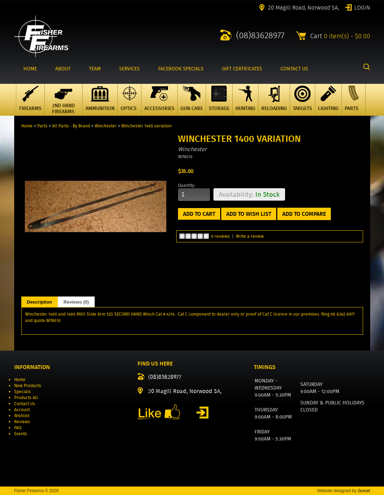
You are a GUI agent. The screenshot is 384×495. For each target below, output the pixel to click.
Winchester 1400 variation (146, 126)
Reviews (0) (76, 302)
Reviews (22, 422)
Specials (22, 391)
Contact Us (24, 404)
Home (27, 126)
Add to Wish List (248, 214)
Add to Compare (304, 214)
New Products (27, 385)
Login (362, 7)
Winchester (106, 126)
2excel (364, 490)
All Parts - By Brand (71, 126)
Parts (42, 126)
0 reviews (220, 236)
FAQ (17, 428)
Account (22, 410)
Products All (26, 398)
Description (39, 302)
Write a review (250, 236)
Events (20, 434)
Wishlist (21, 416)
